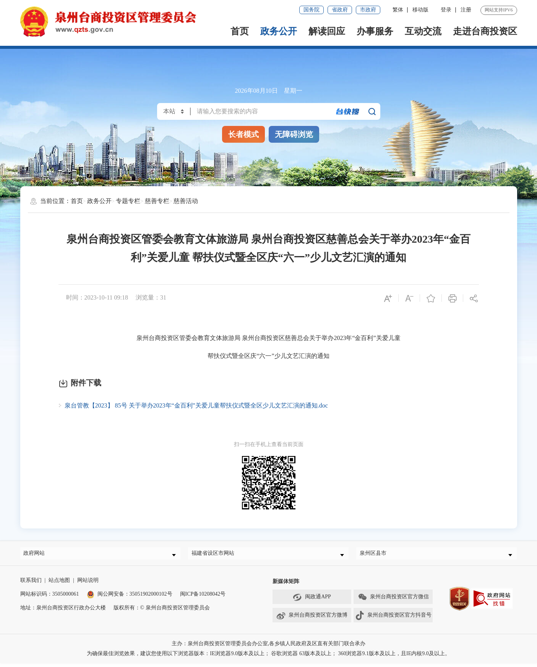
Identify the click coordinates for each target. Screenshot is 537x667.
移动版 (420, 10)
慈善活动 (186, 201)
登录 (446, 10)
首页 (239, 31)
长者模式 (243, 134)
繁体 (398, 10)
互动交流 (423, 31)
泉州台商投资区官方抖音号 (393, 619)
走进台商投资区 (485, 31)
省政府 (340, 10)
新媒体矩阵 (286, 585)
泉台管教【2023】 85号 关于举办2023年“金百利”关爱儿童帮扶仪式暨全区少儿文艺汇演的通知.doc (196, 405)
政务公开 (278, 31)
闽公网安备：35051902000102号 (129, 598)
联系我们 (31, 584)
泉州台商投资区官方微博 (311, 619)
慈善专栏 (157, 201)
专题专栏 (128, 201)
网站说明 (88, 584)
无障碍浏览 (294, 134)
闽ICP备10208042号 (203, 598)
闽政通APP (312, 601)
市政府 (368, 10)
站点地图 (59, 584)
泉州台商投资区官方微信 (393, 601)
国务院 (311, 10)
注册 (466, 10)
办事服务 (375, 31)
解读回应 (326, 31)
